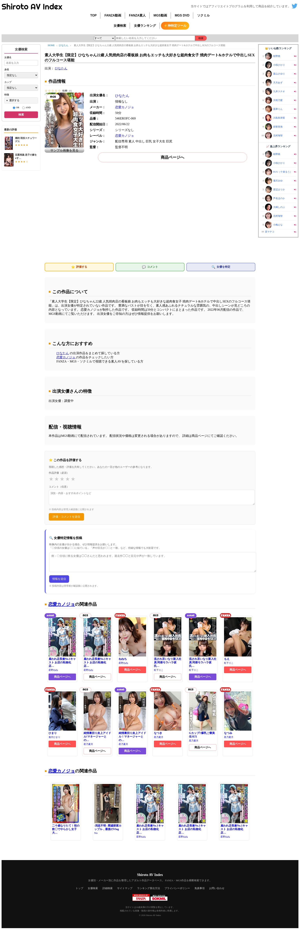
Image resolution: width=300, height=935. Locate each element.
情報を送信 (59, 584)
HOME (51, 45)
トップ (79, 893)
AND (26, 107)
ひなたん (64, 45)
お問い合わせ (216, 893)
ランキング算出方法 (148, 893)
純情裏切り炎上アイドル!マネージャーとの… (97, 722)
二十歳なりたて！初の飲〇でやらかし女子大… (66, 814)
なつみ (237, 718)
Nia (96, 838)
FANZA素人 (137, 15)
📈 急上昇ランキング (278, 146)
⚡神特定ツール (175, 25)
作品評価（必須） (59, 472)
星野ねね (53, 675)
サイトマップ (124, 893)
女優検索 (120, 25)
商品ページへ (172, 157)
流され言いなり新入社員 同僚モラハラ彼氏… (167, 648)
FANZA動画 (112, 15)
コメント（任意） (59, 486)
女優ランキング (145, 25)
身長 (6, 69)
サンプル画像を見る (64, 150)
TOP (93, 15)
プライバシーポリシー (177, 893)
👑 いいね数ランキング (278, 48)
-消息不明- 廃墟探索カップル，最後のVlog (108, 812)
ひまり (62, 718)
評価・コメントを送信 (66, 519)
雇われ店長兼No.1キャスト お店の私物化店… (62, 648)
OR (16, 107)
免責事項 (199, 893)
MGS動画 (160, 15)
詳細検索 (107, 893)
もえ (237, 644)
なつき (167, 718)
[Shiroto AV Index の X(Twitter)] (294, 7)
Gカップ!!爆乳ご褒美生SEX (202, 720)
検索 (200, 38)
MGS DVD (182, 15)
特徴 (6, 94)
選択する (14, 100)
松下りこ (158, 675)
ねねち (132, 644)
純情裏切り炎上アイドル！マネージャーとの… (132, 722)
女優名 (7, 57)
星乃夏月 (88, 749)
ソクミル (203, 15)
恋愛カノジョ (124, 107)
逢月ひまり (54, 742)
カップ (7, 82)
